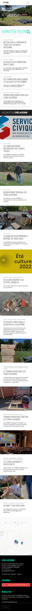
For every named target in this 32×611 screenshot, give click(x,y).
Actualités (8, 8)
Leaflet (30, 554)
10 (25, 523)
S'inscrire (5, 607)
